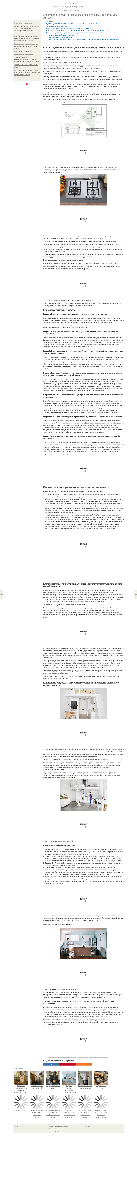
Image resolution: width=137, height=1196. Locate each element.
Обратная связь (87, 1126)
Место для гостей (89, 1057)
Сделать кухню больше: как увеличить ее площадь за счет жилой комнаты (72, 24)
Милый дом (68, 3)
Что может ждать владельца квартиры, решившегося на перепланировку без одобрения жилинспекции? (84, 39)
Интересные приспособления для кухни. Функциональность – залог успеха (26, 46)
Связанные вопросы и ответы (56, 26)
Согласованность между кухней (68, 1057)
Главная (59, 10)
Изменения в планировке (54, 1057)
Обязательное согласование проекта (61, 37)
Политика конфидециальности (56, 1128)
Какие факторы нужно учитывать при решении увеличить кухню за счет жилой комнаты (77, 30)
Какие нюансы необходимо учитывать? (61, 35)
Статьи (76, 10)
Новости (67, 10)
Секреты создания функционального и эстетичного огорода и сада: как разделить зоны (26, 59)
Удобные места (80, 1057)
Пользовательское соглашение (61, 1126)
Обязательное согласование (101, 1057)
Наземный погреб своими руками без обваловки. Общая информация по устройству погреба (27, 72)
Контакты (51, 1126)
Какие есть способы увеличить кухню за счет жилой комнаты (67, 28)
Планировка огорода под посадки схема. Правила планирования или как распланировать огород (26, 38)
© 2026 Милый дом (19, 1126)
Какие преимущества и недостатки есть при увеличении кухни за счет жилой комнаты (76, 33)
